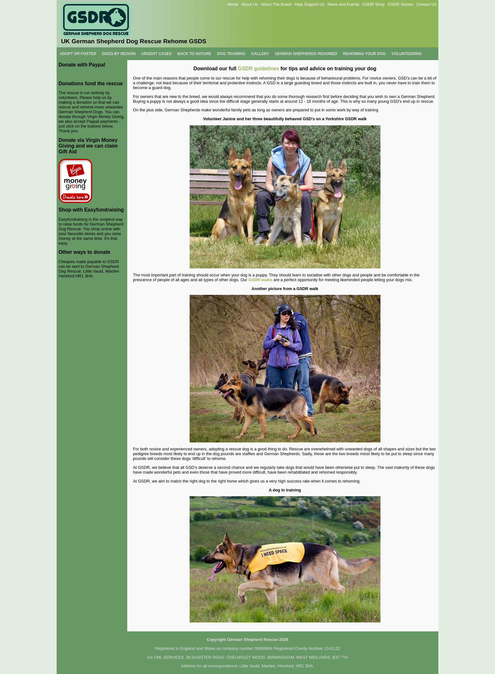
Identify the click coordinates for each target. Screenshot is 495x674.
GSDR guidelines (258, 68)
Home (232, 4)
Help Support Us (309, 4)
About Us (249, 4)
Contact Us (426, 4)
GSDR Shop (373, 4)
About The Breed (276, 4)
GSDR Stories (400, 4)
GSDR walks (260, 279)
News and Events (343, 4)
